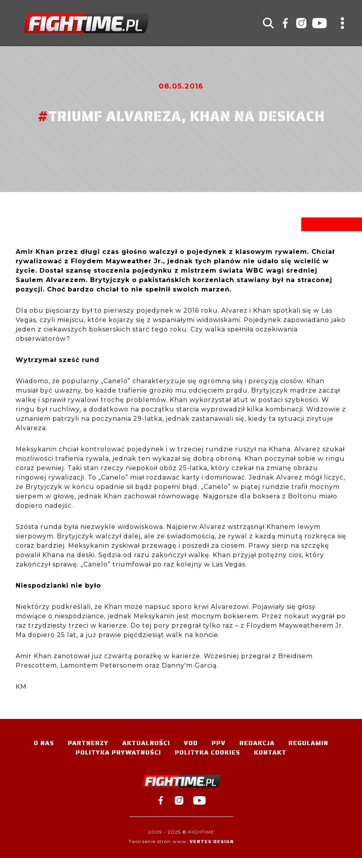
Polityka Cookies (207, 752)
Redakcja (257, 743)
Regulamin (308, 743)
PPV (219, 743)
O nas (44, 743)
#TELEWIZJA (86, 23)
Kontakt (270, 752)
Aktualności (146, 743)
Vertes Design (212, 841)
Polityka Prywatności (118, 752)
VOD (191, 743)
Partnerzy (88, 743)
